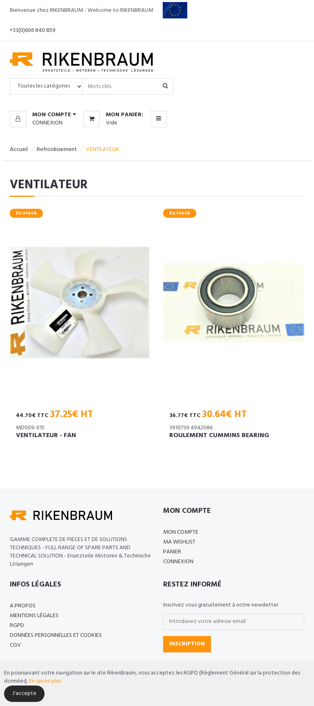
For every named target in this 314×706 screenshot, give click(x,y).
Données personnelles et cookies (56, 635)
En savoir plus (45, 681)
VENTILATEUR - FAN (46, 435)
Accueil (19, 149)
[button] (43, 115)
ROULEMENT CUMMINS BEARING (219, 435)
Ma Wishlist (179, 542)
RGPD (17, 625)
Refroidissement (57, 149)
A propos (23, 606)
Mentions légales (34, 615)
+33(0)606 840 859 (33, 30)
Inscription (187, 644)
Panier (172, 552)
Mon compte (180, 532)
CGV (15, 645)
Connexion (47, 123)
